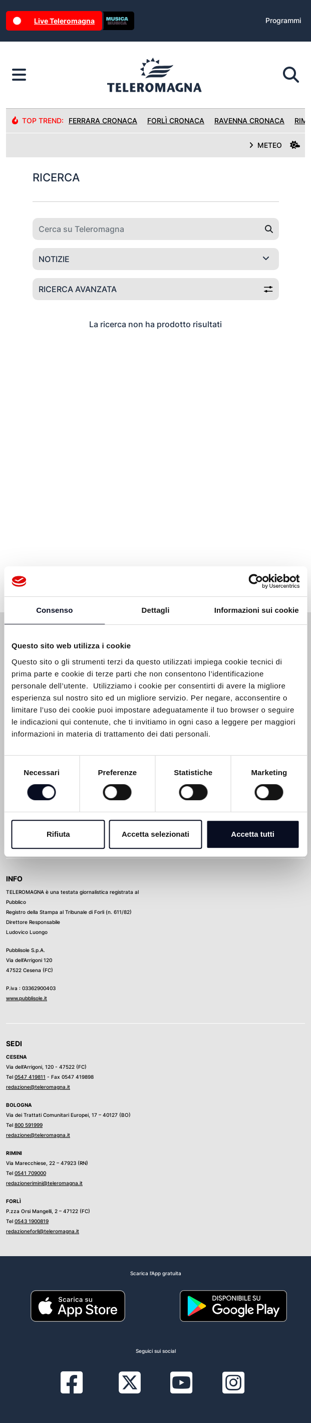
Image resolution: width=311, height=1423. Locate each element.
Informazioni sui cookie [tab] (256, 610)
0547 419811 (30, 1077)
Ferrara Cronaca (103, 120)
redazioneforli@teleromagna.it (42, 1231)
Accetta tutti (252, 834)
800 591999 (29, 1125)
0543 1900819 (32, 1221)
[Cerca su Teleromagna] (146, 229)
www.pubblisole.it (26, 998)
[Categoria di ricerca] (156, 259)
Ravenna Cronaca (249, 120)
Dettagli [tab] (156, 610)
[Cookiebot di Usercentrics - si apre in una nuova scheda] (255, 581)
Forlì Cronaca (175, 120)
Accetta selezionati (155, 834)
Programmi (283, 20)
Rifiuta (58, 834)
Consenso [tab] (54, 610)
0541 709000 (30, 1173)
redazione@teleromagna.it (38, 1087)
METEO (274, 145)
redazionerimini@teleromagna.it (44, 1183)
